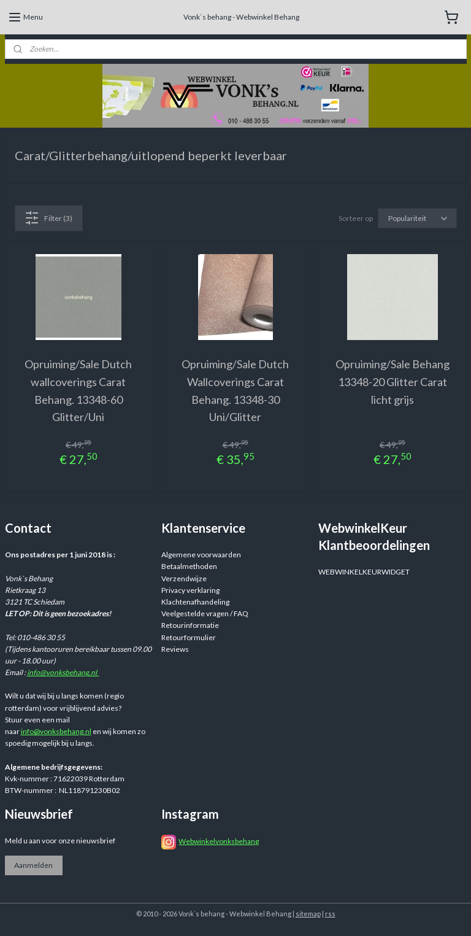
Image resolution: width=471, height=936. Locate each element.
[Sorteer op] (417, 218)
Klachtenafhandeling (195, 601)
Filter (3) (48, 218)
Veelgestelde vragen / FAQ (204, 613)
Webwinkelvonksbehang (218, 841)
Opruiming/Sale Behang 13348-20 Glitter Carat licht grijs (392, 381)
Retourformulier (188, 637)
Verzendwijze (184, 578)
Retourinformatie (190, 625)
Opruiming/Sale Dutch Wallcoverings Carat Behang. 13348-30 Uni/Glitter (235, 390)
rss (330, 914)
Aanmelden (33, 865)
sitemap (308, 914)
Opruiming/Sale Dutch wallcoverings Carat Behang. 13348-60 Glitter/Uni (78, 390)
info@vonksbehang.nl (63, 672)
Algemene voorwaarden (201, 554)
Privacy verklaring (190, 590)
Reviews (175, 649)
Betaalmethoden (189, 566)
